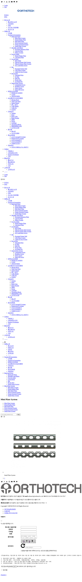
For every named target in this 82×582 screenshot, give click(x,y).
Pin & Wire (14, 73)
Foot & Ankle (15, 54)
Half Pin (17, 78)
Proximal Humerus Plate (22, 49)
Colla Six (14, 108)
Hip (12, 67)
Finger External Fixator (21, 44)
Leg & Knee (14, 59)
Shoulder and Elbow (17, 48)
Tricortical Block (16, 124)
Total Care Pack (15, 101)
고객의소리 (11, 169)
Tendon (13, 113)
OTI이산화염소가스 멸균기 (19, 147)
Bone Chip (14, 116)
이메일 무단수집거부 (10, 513)
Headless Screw (19, 86)
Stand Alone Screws (17, 83)
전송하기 (3, 576)
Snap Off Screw (19, 89)
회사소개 (7, 20)
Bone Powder (15, 118)
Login (6, 5)
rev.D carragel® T (16, 140)
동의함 (5, 571)
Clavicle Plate (19, 51)
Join (5, 7)
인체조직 (11, 111)
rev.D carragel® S (16, 142)
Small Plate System (20, 46)
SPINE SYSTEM (13, 91)
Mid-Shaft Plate (19, 41)
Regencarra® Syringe (17, 138)
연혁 (9, 25)
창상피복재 (11, 135)
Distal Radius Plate (20, 40)
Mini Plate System (20, 38)
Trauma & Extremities (14, 35)
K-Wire (17, 77)
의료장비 (11, 145)
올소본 (13, 131)
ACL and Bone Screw (21, 65)
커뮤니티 (11, 164)
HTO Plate (18, 60)
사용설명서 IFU (13, 153)
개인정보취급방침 (10, 509)
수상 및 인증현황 (13, 27)
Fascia (13, 121)
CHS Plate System (20, 70)
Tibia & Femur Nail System (23, 62)
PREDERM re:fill (16, 126)
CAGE (13, 94)
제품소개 (7, 31)
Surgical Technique (13, 154)
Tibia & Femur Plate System (23, 64)
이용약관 (7, 511)
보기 (15, 567)
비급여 (13, 109)
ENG (5, 17)
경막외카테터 (15, 96)
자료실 (6, 149)
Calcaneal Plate (19, 57)
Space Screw (18, 88)
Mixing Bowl (15, 100)
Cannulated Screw (20, 85)
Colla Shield (15, 106)
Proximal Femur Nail (21, 69)
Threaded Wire (19, 75)
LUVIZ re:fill (15, 128)
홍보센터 (7, 158)
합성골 (10, 129)
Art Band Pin (18, 81)
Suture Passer (15, 103)
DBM (13, 119)
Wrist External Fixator (21, 43)
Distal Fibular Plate (20, 56)
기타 (9, 156)
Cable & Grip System (21, 72)
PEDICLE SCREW (17, 93)
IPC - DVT (14, 104)
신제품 (10, 33)
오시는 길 (11, 29)
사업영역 (11, 24)
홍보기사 (11, 160)
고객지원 (7, 167)
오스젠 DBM (15, 133)
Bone (12, 115)
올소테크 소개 (12, 22)
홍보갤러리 (11, 162)
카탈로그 (11, 151)
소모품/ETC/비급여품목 (15, 98)
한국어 (6, 15)
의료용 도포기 (15, 143)
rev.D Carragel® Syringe (18, 137)
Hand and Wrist (15, 36)
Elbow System (19, 52)
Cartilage (14, 123)
